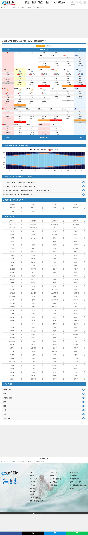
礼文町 (54, 337)
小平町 (54, 327)
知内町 (12, 262)
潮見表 (26, 3)
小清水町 (54, 344)
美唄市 (76, 238)
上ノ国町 (12, 269)
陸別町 (76, 368)
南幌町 (76, 289)
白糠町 (76, 375)
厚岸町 (54, 372)
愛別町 (33, 310)
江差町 (76, 265)
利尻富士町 (12, 341)
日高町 (54, 355)
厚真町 (76, 317)
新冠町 (12, 358)
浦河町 (33, 358)
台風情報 (32, 485)
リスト (49, 45)
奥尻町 (76, 269)
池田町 (54, 324)
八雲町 (33, 265)
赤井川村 (12, 208)
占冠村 (54, 317)
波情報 (33, 3)
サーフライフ (4, 461)
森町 (12, 265)
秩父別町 (12, 303)
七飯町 (54, 262)
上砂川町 (33, 293)
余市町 (33, 289)
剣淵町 (54, 208)
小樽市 (76, 227)
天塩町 (76, 331)
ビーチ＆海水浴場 (55, 479)
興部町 (33, 351)
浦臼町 (33, 300)
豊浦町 (12, 282)
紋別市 (76, 241)
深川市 (12, 251)
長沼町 (54, 296)
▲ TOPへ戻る (44, 458)
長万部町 (54, 265)
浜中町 (76, 372)
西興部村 (54, 351)
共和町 (54, 282)
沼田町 (76, 303)
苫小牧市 (33, 238)
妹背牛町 (12, 204)
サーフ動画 (53, 482)
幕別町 (33, 324)
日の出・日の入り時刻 (18, 461)
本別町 (12, 327)
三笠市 (54, 245)
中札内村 (54, 365)
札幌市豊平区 (12, 224)
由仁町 (33, 296)
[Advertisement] (44, 24)
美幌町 (33, 341)
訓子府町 (75, 344)
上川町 (54, 310)
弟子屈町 (33, 375)
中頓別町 (33, 208)
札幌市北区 (33, 221)
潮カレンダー (34, 479)
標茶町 (12, 375)
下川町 (76, 313)
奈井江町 (75, 208)
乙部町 (54, 269)
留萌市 (12, 238)
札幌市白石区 (75, 221)
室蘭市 (33, 231)
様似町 (54, 358)
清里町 (33, 344)
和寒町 (33, 313)
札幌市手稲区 (12, 227)
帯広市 (76, 231)
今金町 (12, 272)
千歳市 (12, 248)
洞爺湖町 (33, 282)
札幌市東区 (54, 221)
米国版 (72, 488)
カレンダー (40, 45)
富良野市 (33, 251)
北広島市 (33, 255)
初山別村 (33, 331)
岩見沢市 (54, 234)
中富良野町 (76, 293)
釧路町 (33, 372)
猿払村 (54, 334)
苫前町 (76, 327)
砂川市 (54, 248)
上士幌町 (75, 361)
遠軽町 (54, 348)
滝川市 (33, 248)
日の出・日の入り (35, 498)
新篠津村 (33, 258)
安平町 (12, 320)
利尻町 (76, 337)
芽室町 (33, 365)
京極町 (12, 211)
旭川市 (12, 231)
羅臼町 (76, 379)
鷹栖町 (33, 306)
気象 (47, 3)
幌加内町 (12, 306)
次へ (80, 50)
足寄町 (54, 368)
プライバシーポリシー (77, 482)
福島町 (76, 258)
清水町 (33, 317)
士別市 (12, 245)
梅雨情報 (32, 488)
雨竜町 (33, 204)
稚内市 (54, 238)
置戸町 (12, 348)
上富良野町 (54, 293)
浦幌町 (12, 372)
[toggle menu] (85, 2)
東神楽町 (54, 306)
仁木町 (12, 289)
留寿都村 (12, 279)
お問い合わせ (61, 3)
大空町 (76, 341)
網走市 (76, 234)
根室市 (76, 245)
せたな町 (33, 272)
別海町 (12, 379)
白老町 (33, 355)
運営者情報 (73, 475)
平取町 (76, 355)
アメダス (32, 495)
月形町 (12, 300)
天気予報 (40, 3)
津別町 (54, 341)
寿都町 (76, 272)
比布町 (54, 204)
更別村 (76, 365)
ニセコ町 (54, 276)
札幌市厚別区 (75, 224)
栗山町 (76, 296)
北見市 (12, 234)
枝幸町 (33, 337)
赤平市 (54, 241)
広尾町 (33, 368)
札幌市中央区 (12, 221)
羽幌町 (12, 331)
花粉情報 (32, 491)
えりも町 (75, 358)
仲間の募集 (53, 485)
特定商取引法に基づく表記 (78, 485)
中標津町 (33, 379)
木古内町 (33, 262)
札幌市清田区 (33, 227)
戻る (8, 50)
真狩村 (76, 204)
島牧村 (54, 272)
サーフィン (54, 3)
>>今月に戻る (44, 137)
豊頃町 (33, 211)
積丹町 (54, 286)
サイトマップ (74, 479)
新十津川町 (54, 300)
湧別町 (76, 348)
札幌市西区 (54, 224)
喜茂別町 (33, 279)
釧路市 (54, 231)
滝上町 (12, 351)
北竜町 (54, 303)
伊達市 (12, 255)
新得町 (12, 317)
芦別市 (12, 241)
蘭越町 (33, 276)
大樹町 (12, 368)
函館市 (54, 227)
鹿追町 (12, 365)
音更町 (33, 361)
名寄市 (33, 245)
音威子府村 (76, 320)
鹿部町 (76, 262)
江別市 (33, 241)
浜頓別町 (75, 334)
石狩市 (54, 255)
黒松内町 (12, 276)
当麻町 (76, 306)
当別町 (12, 258)
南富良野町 (12, 296)
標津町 (54, 379)
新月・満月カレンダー (37, 501)
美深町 (54, 320)
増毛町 (33, 327)
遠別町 (54, 331)
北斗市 (76, 255)
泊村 (12, 286)
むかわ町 (33, 320)
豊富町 (12, 334)
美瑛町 (12, 313)
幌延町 (33, 334)
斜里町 (12, 344)
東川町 (76, 310)
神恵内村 (33, 286)
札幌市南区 (33, 224)
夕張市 (33, 234)
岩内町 (76, 282)
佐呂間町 (33, 348)
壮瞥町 (12, 355)
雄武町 (76, 351)
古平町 (76, 286)
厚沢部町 (33, 269)
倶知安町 (75, 279)
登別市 (54, 251)
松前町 (54, 258)
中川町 (12, 324)
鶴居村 (54, 375)
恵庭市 (76, 251)
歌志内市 (75, 248)
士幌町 (54, 361)
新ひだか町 (12, 361)
